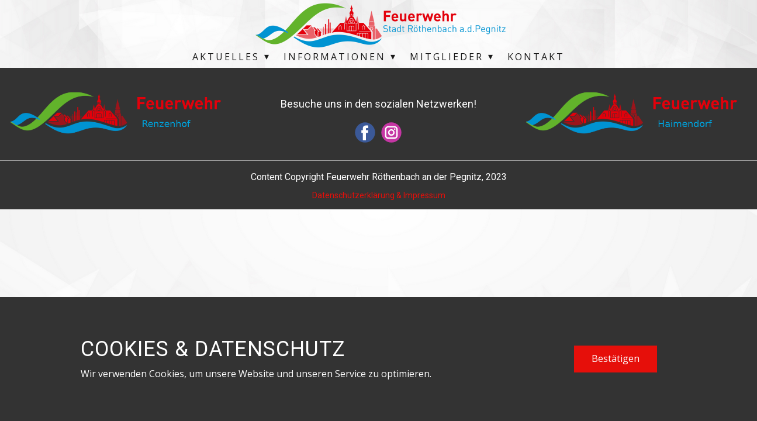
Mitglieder (446, 56)
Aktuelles (226, 56)
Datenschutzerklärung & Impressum (378, 195)
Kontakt (536, 56)
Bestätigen (616, 358)
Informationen (335, 56)
